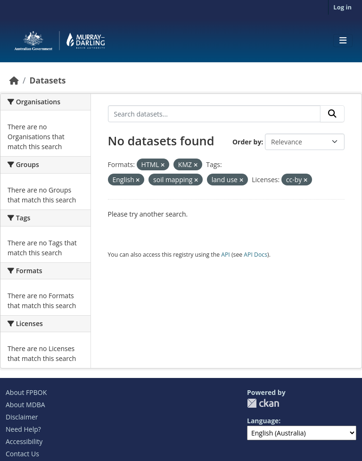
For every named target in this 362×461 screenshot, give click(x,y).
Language (263, 420)
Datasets (47, 80)
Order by (246, 141)
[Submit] (332, 113)
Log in (342, 7)
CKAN (263, 403)
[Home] (14, 80)
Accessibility (24, 441)
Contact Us (22, 453)
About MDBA (25, 404)
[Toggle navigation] (343, 40)
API (225, 255)
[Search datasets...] (214, 113)
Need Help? (23, 429)
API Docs (255, 255)
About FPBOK (26, 392)
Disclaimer (22, 416)
